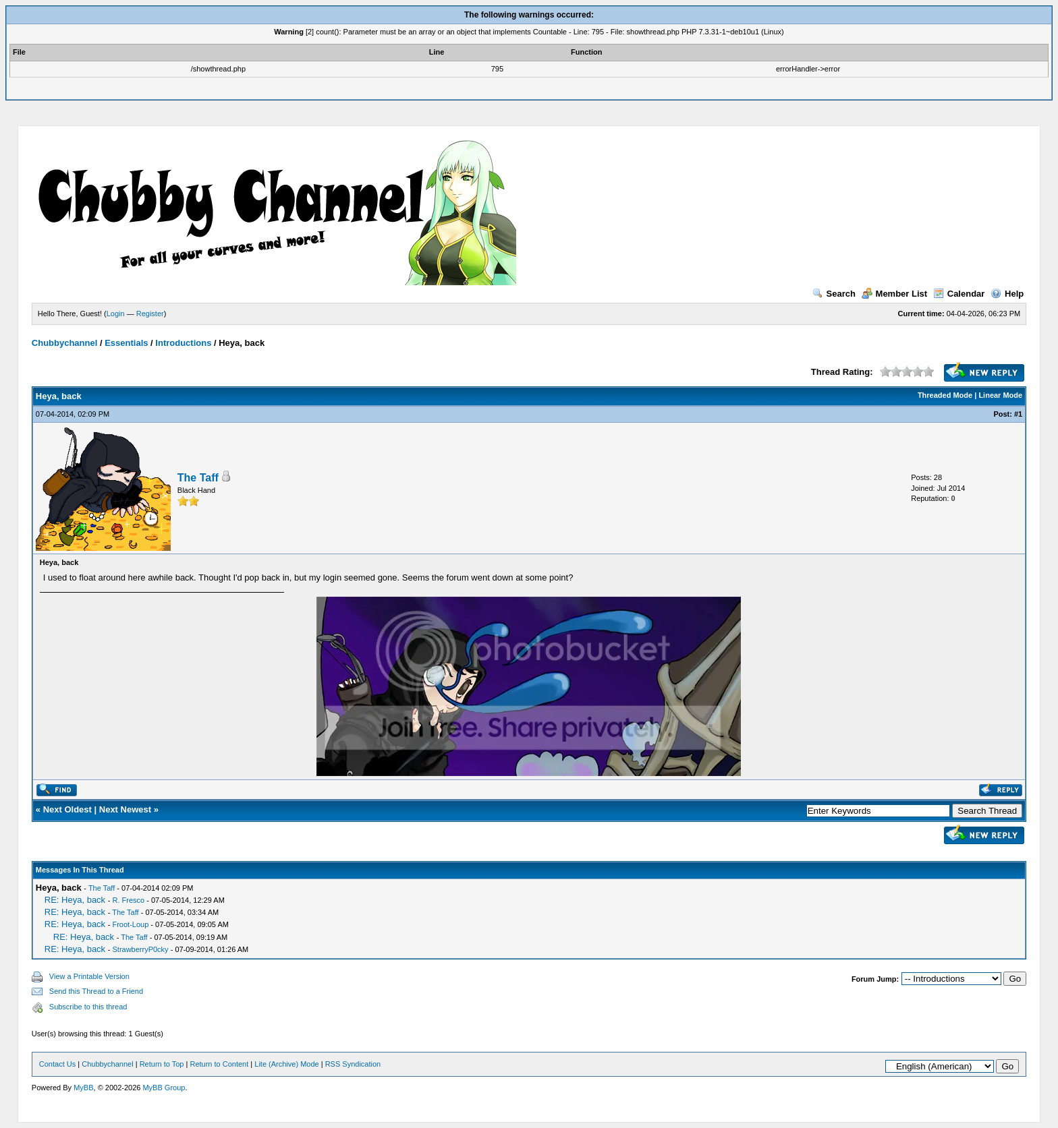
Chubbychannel (65, 343)
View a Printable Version (89, 976)
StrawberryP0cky (140, 949)
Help (1007, 294)
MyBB (83, 1088)
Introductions (183, 343)
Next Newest (125, 809)
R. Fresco (128, 900)
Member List (895, 294)
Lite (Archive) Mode (286, 1064)
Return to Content (219, 1064)
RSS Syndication (353, 1064)
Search (834, 294)
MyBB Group (163, 1088)
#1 (1018, 414)
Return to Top (162, 1064)
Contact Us (57, 1064)
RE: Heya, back (75, 900)
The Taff (198, 477)
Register (150, 313)
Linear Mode (1000, 395)
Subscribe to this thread (88, 1007)
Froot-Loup (130, 924)
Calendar (959, 294)
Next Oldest (67, 809)
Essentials (126, 343)
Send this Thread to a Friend (96, 991)
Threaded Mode (945, 395)
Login (116, 313)
